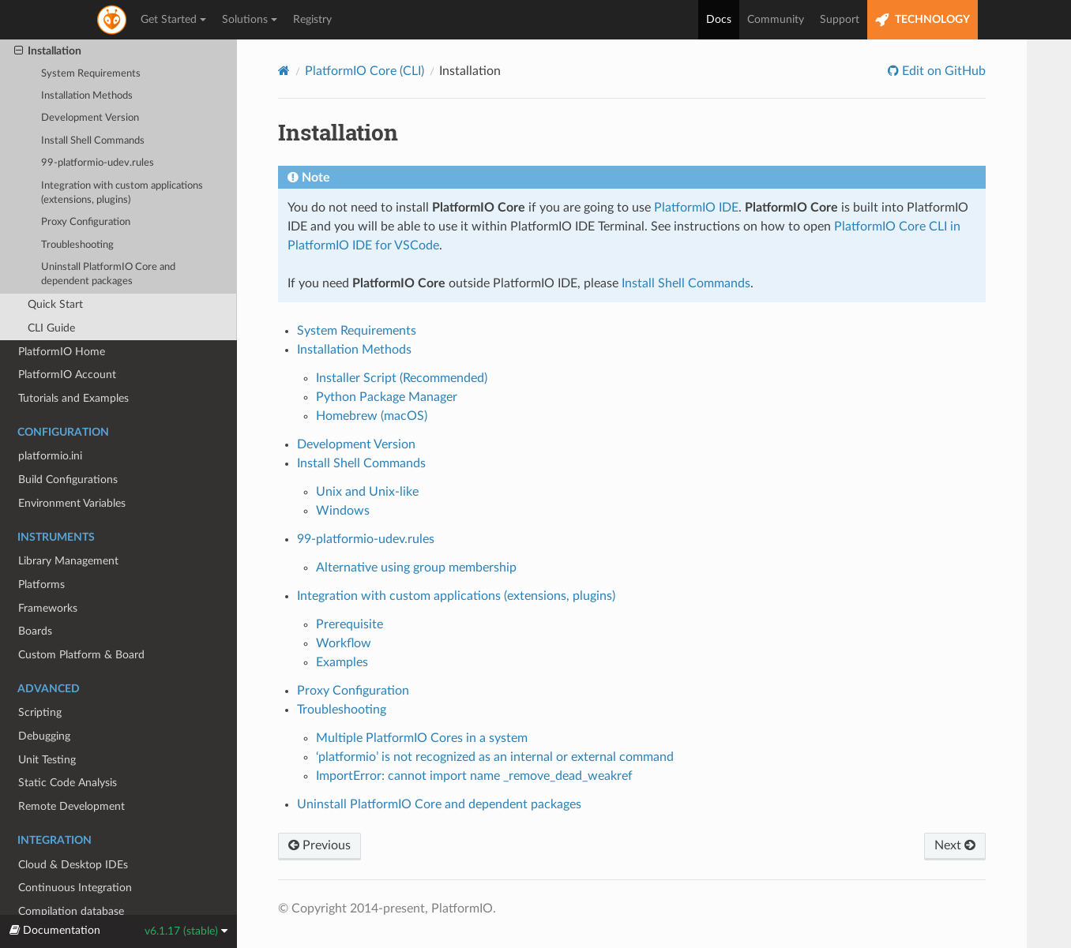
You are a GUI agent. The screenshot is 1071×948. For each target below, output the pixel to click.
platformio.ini (50, 456)
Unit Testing (47, 760)
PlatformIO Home (61, 352)
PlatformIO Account (67, 374)
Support (839, 19)
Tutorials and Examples (73, 398)
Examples (342, 662)
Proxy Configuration (85, 222)
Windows (343, 510)
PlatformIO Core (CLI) (364, 71)
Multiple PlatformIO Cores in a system (422, 738)
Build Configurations (68, 479)
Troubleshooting (77, 245)
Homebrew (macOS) (371, 416)
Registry (312, 19)
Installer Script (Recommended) (401, 378)
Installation (47, 51)
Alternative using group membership (416, 567)
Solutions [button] (249, 19)
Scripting (40, 712)
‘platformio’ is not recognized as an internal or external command (495, 757)
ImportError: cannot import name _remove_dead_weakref (474, 776)
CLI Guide (51, 328)
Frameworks (47, 608)
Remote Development (71, 806)
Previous (319, 845)
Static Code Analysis (67, 783)
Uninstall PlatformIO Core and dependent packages (108, 274)
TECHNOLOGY (922, 20)
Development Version (90, 118)
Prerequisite (349, 624)
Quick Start (55, 304)
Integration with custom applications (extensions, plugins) (122, 193)
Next (954, 845)
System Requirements (91, 74)
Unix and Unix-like (367, 491)
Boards (35, 631)
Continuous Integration (75, 888)
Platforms (41, 584)
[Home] (284, 70)
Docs (718, 19)
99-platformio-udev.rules (97, 163)
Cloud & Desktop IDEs (73, 865)
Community (775, 19)
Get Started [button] (173, 19)
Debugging (44, 736)
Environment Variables (72, 503)
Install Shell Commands (93, 141)
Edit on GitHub (942, 71)
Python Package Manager (386, 397)
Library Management (68, 561)
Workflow (343, 643)
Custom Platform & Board (81, 655)
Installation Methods (87, 96)
